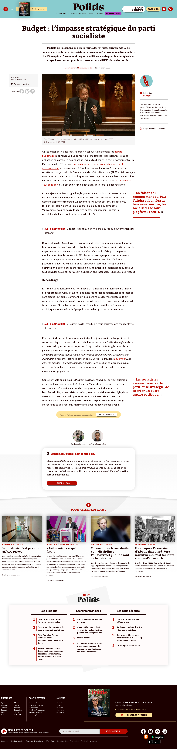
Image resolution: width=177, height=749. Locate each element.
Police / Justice (19, 715)
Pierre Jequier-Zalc (85, 68)
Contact (4, 741)
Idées (90, 13)
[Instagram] (164, 731)
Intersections (113, 13)
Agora (3, 703)
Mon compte (33, 715)
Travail (16, 705)
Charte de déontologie (34, 741)
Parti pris (147, 96)
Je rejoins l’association (37, 710)
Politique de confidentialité (68, 741)
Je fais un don (34, 703)
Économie (17, 708)
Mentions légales (16, 741)
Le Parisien (120, 358)
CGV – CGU (50, 741)
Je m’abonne (33, 708)
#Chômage (60, 712)
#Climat (59, 703)
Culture (99, 13)
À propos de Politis (35, 712)
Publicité (84, 741)
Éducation (18, 710)
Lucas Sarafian (70, 68)
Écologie (72, 13)
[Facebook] (143, 731)
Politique (61, 13)
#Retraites (60, 710)
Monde (16, 703)
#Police (59, 705)
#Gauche (60, 708)
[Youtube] (157, 731)
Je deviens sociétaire (36, 705)
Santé (16, 712)
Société (82, 13)
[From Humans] (146, 737)
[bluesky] (150, 731)
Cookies (93, 741)
